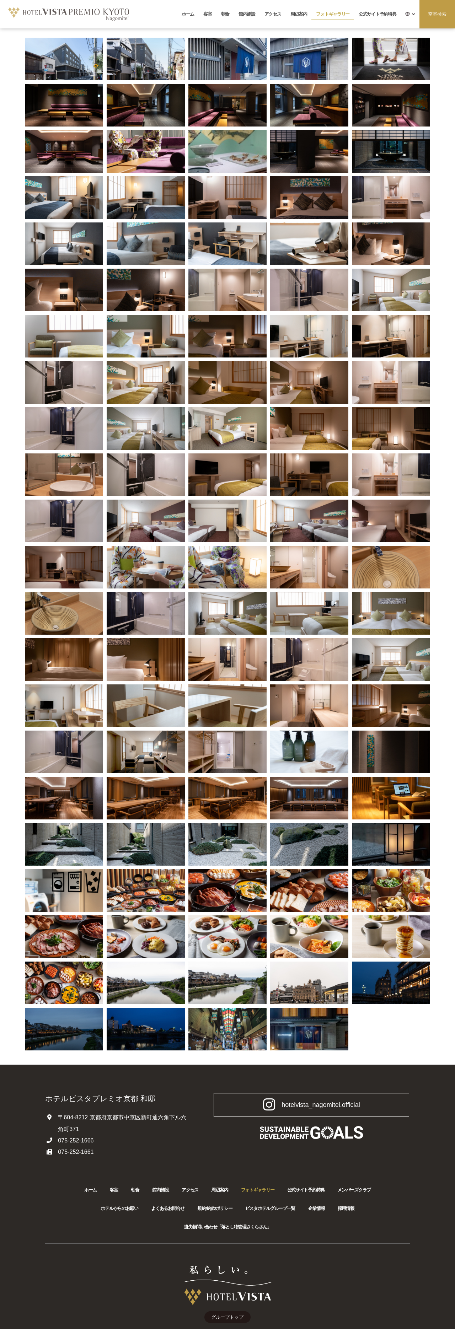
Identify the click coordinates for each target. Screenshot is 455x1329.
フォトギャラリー (332, 14)
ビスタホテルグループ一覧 (270, 1208)
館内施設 (247, 14)
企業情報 (316, 1208)
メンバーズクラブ (354, 1190)
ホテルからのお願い (119, 1208)
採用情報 (346, 1208)
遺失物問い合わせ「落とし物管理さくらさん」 (227, 1227)
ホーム (188, 14)
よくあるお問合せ (167, 1208)
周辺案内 (298, 14)
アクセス (272, 14)
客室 (207, 14)
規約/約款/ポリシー (214, 1208)
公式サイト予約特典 (377, 14)
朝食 (225, 14)
